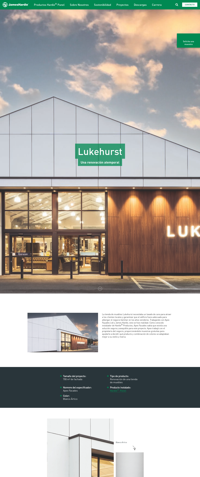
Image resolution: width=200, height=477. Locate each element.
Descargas (140, 4)
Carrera (157, 4)
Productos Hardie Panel (49, 4)
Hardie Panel (118, 390)
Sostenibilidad (102, 4)
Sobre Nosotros (79, 4)
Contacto (190, 4)
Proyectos (122, 4)
